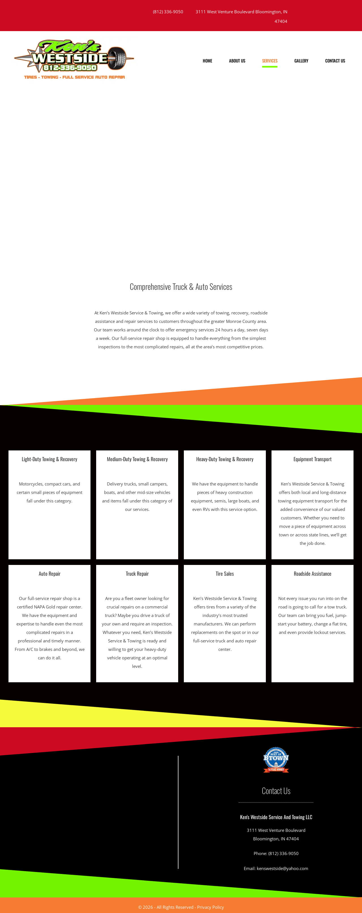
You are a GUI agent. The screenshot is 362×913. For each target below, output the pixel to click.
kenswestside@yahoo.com (282, 868)
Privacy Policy (210, 907)
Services (269, 60)
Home (207, 60)
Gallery (301, 60)
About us (237, 60)
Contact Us (335, 60)
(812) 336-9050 (168, 11)
